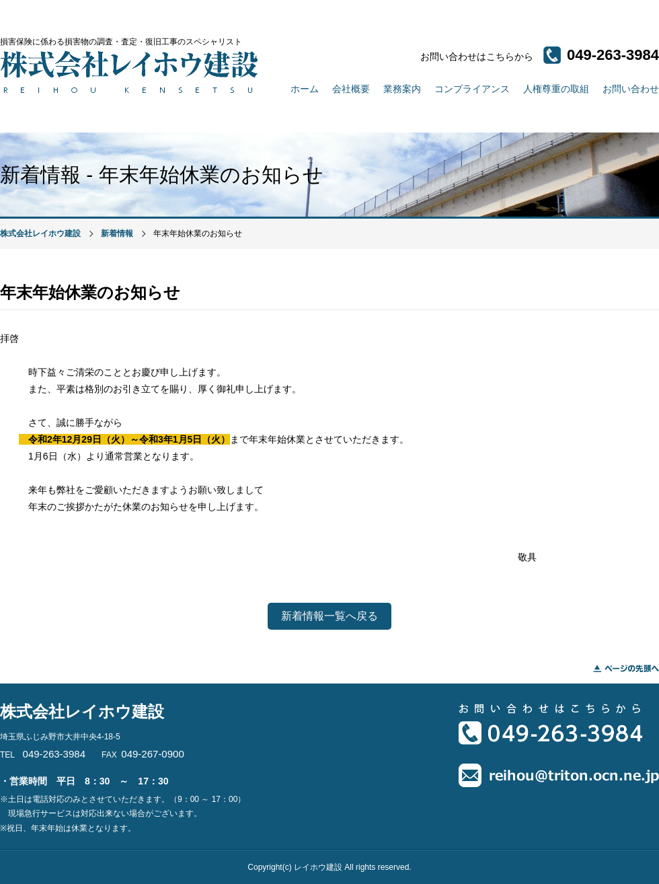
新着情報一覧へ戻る (329, 616)
